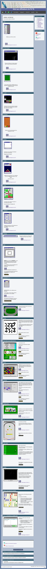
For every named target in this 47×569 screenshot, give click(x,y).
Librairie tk (28, 12)
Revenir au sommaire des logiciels (38, 34)
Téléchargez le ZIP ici (10, 296)
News (37, 12)
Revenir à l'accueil (38, 38)
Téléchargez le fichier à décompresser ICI (24, 512)
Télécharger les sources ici (12, 44)
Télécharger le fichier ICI (25, 310)
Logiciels (32, 12)
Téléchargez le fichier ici (25, 329)
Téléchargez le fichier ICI (25, 393)
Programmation (40, 23)
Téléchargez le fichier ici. (25, 348)
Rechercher (43, 566)
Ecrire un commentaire (18, 549)
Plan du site (39, 566)
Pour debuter (16, 12)
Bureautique (40, 19)
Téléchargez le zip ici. (24, 370)
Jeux (38, 21)
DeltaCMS (32, 566)
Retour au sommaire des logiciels (10, 543)
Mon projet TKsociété (39, 26)
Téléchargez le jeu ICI (12, 111)
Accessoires (40, 18)
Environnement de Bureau (40, 24)
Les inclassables (40, 27)
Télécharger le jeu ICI (12, 89)
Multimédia (39, 22)
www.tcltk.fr (4, 566)
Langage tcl (22, 12)
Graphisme (39, 20)
